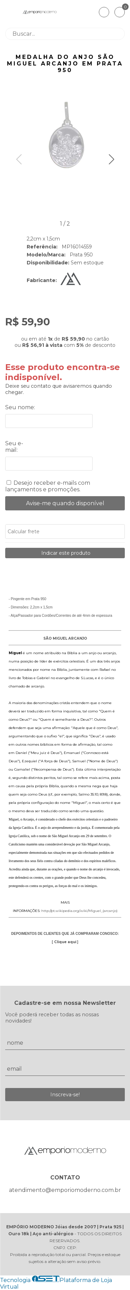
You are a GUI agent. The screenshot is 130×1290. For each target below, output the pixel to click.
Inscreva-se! (65, 1094)
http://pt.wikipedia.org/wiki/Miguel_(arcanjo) (79, 911)
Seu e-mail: (14, 446)
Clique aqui (65, 942)
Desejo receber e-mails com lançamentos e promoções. (47, 486)
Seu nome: (20, 407)
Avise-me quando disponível (65, 503)
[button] (111, 159)
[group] (65, 137)
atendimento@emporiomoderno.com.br (65, 1190)
